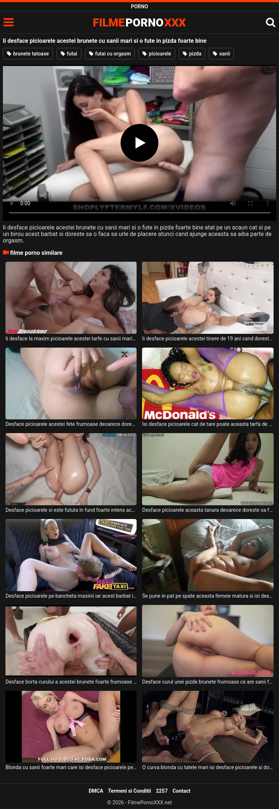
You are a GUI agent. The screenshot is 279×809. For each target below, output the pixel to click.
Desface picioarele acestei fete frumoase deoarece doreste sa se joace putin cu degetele (71, 424)
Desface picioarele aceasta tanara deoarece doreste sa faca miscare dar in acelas (207, 510)
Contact (181, 791)
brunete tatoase (28, 54)
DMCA (96, 791)
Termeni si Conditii (129, 791)
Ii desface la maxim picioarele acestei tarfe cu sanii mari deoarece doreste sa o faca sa (71, 338)
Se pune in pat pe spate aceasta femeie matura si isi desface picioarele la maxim (207, 596)
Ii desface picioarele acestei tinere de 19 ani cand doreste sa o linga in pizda (207, 338)
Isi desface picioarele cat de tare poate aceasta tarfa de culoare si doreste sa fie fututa (207, 424)
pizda (192, 54)
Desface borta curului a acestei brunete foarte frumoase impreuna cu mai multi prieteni (71, 682)
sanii (221, 54)
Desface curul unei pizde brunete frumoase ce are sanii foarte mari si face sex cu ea (207, 682)
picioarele (156, 54)
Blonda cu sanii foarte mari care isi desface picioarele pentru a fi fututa (71, 767)
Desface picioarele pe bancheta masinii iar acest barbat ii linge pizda (71, 596)
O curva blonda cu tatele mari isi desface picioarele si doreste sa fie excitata (207, 767)
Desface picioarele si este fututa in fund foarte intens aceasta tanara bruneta (71, 510)
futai (69, 54)
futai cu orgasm (110, 54)
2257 (161, 791)
